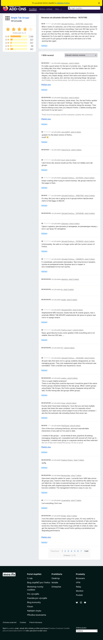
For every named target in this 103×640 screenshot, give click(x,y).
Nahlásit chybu (34, 611)
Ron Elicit (64, 98)
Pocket (79, 595)
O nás (30, 578)
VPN (78, 582)
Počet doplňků (34, 574)
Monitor (79, 591)
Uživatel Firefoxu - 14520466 (72, 358)
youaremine (65, 500)
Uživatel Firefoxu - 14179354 (72, 178)
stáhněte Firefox (63, 3)
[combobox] (84, 8)
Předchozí (55, 551)
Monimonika (65, 475)
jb (62, 289)
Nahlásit (44, 46)
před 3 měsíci (74, 63)
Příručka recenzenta (36, 615)
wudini (63, 300)
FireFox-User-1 (66, 330)
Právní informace (35, 622)
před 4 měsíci (74, 98)
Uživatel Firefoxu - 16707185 (72, 24)
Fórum (30, 606)
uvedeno (11, 628)
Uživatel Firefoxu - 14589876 (72, 259)
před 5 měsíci (90, 259)
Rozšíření (33, 9)
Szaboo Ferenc (67, 460)
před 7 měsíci (79, 460)
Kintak (63, 516)
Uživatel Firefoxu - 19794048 (72, 213)
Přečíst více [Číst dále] (46, 85)
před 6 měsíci (78, 310)
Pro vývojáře (33, 594)
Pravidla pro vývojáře (37, 598)
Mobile (55, 582)
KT (62, 348)
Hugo (63, 403)
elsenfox (64, 279)
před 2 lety (88, 24)
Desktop (56, 578)
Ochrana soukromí (9, 622)
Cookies (23, 622)
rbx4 (63, 160)
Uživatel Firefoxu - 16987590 (72, 196)
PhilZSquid (65, 426)
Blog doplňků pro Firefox (38, 582)
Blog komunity (34, 602)
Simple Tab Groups (20, 18)
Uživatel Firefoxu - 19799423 (72, 241)
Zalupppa (64, 224)
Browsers (80, 578)
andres (63, 378)
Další (86, 551)
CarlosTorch (65, 150)
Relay (78, 587)
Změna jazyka (81, 628)
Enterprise (56, 587)
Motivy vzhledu (45, 9)
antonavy (64, 63)
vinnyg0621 (65, 132)
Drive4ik (18, 21)
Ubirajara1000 (66, 310)
